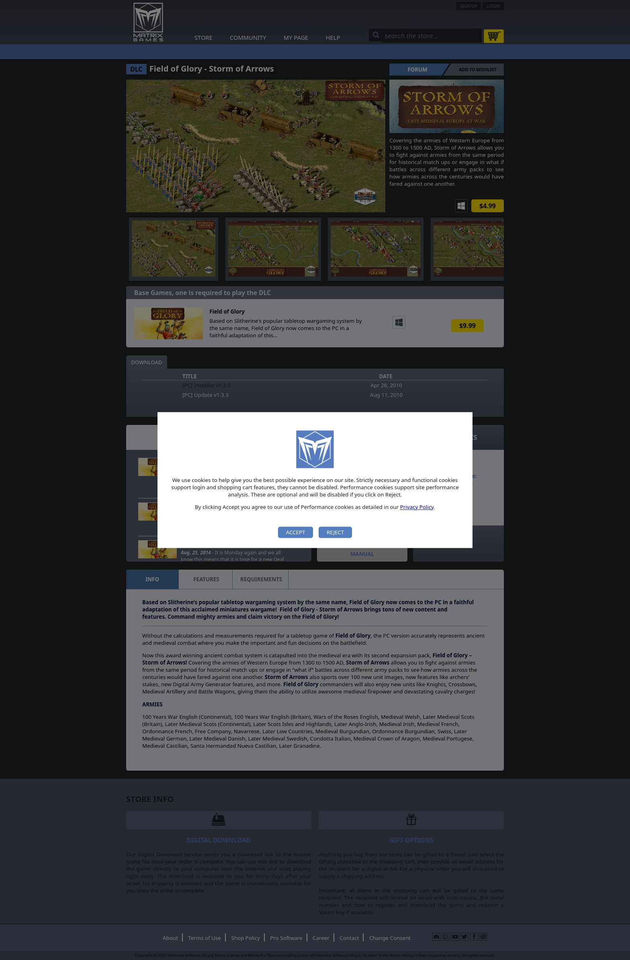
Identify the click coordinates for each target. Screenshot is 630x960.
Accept (295, 532)
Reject (335, 532)
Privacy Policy (417, 507)
